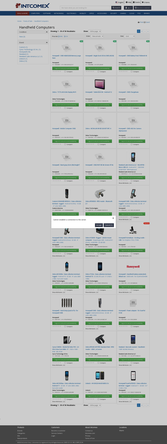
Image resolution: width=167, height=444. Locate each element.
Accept (98, 129)
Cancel (108, 129)
